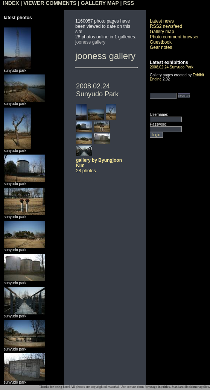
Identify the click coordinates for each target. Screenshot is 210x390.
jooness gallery (90, 42)
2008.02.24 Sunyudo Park (97, 90)
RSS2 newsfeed (166, 26)
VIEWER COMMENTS (49, 3)
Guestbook (161, 42)
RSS (128, 3)
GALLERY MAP (100, 3)
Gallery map (162, 31)
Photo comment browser (174, 36)
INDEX (11, 3)
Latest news (162, 21)
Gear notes (161, 47)
